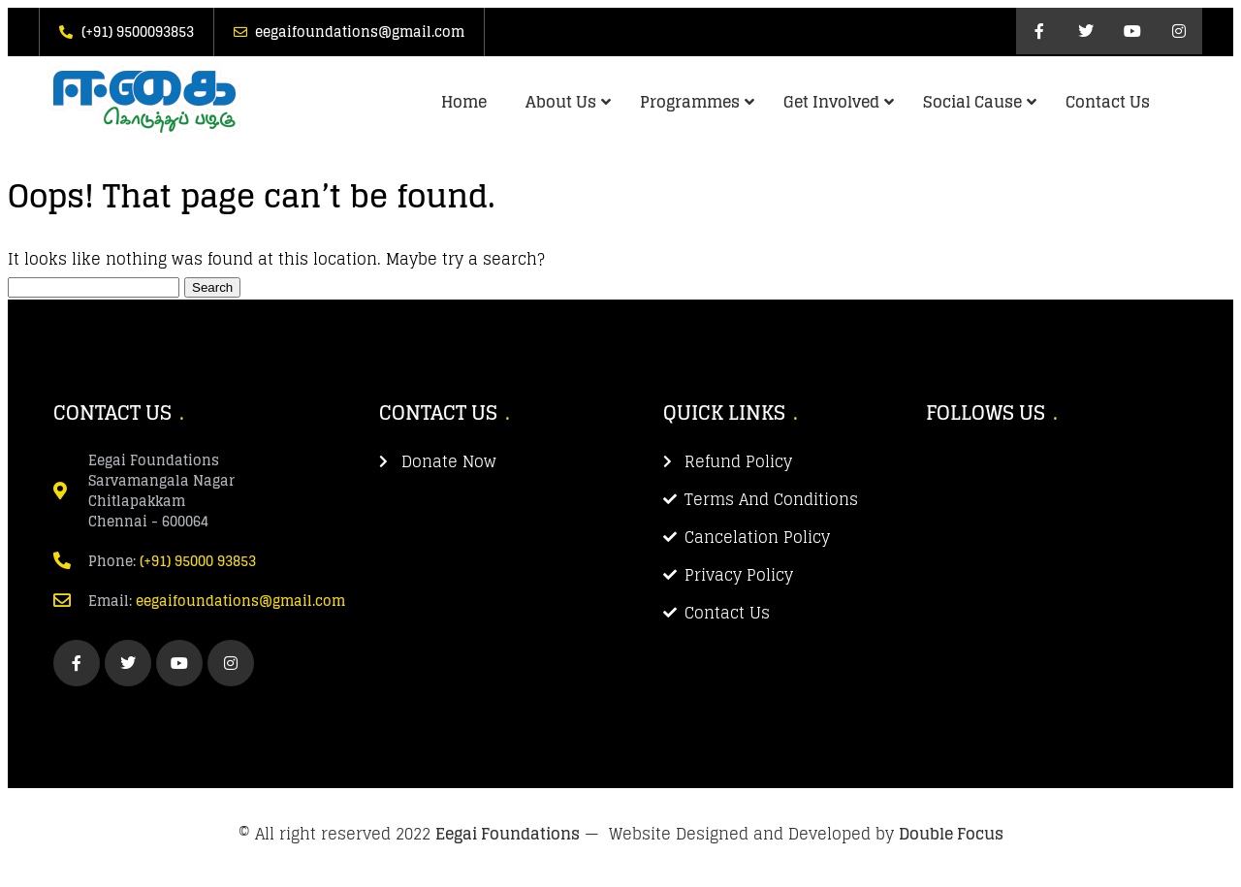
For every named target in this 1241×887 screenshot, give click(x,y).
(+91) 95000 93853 (198, 561)
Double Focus (951, 833)
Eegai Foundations (507, 833)
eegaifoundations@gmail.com (240, 600)
